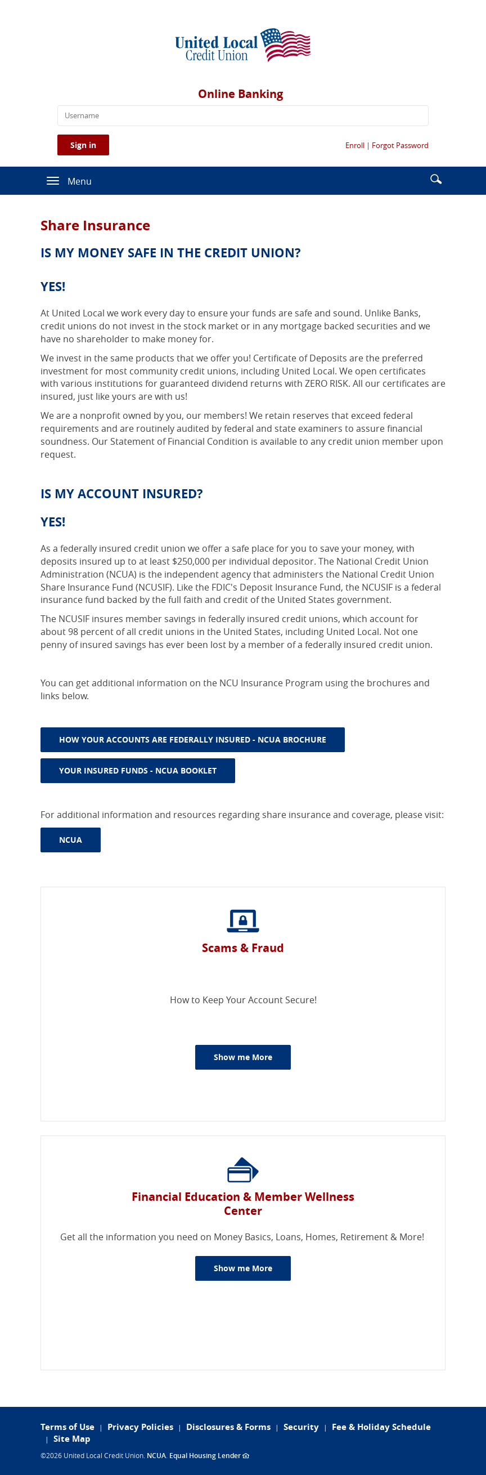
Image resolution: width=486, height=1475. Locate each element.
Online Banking (240, 93)
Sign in (83, 145)
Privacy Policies (140, 1427)
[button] (436, 178)
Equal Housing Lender (209, 1455)
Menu (80, 181)
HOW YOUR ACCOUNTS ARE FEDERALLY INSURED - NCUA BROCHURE (202, 739)
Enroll (354, 145)
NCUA (80, 839)
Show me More (252, 1056)
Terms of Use (67, 1427)
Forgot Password (400, 145)
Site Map (72, 1439)
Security (301, 1427)
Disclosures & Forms (228, 1427)
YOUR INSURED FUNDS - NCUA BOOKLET (147, 770)
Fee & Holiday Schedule (381, 1427)
